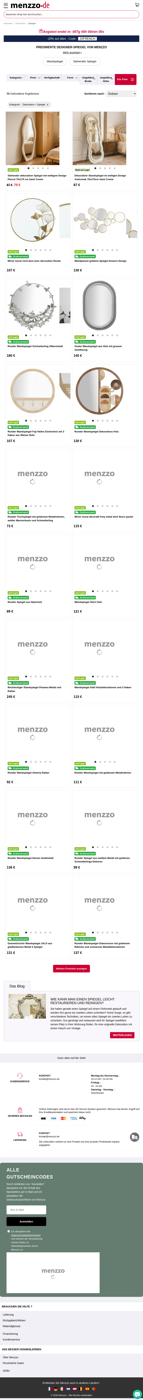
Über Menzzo (10, 1357)
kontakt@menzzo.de (49, 1136)
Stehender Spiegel (84, 61)
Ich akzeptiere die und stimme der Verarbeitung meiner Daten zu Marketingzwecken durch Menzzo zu (24, 1240)
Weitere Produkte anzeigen (71, 968)
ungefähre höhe (106, 79)
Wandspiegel (55, 61)
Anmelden (26, 1221)
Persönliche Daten (13, 1363)
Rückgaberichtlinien (14, 1320)
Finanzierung (10, 1333)
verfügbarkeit (51, 77)
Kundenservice (11, 1339)
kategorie (15, 77)
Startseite (8, 23)
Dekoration (20, 23)
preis (33, 77)
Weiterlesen (122, 1035)
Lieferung (8, 1314)
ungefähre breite (88, 79)
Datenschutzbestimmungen (26, 1235)
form (70, 77)
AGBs (6, 1370)
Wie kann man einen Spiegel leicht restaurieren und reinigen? (82, 1001)
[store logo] (72, 4)
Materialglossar (11, 1326)
